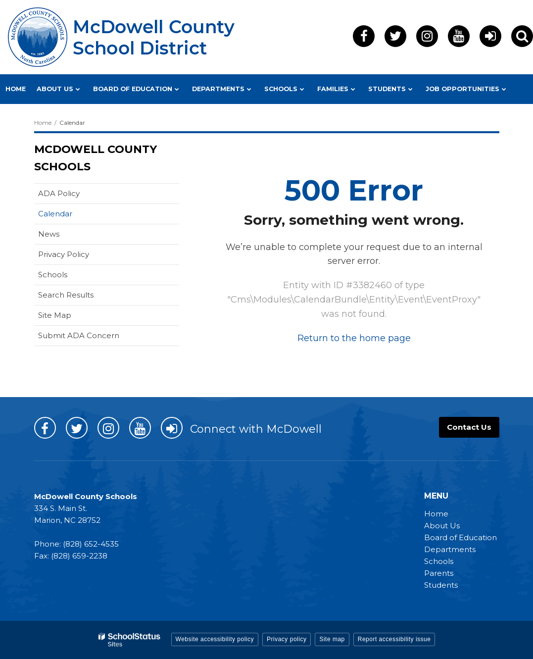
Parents (438, 573)
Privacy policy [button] (286, 639)
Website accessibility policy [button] (215, 639)
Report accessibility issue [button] (394, 639)
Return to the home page (354, 338)
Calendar (55, 213)
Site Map (54, 315)
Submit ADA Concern (78, 335)
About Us (442, 525)
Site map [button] (331, 639)
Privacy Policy (63, 254)
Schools (52, 274)
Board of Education (460, 537)
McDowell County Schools (95, 158)
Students (441, 585)
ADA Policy (59, 193)
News (48, 234)
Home (42, 122)
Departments (450, 549)
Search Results (66, 295)
